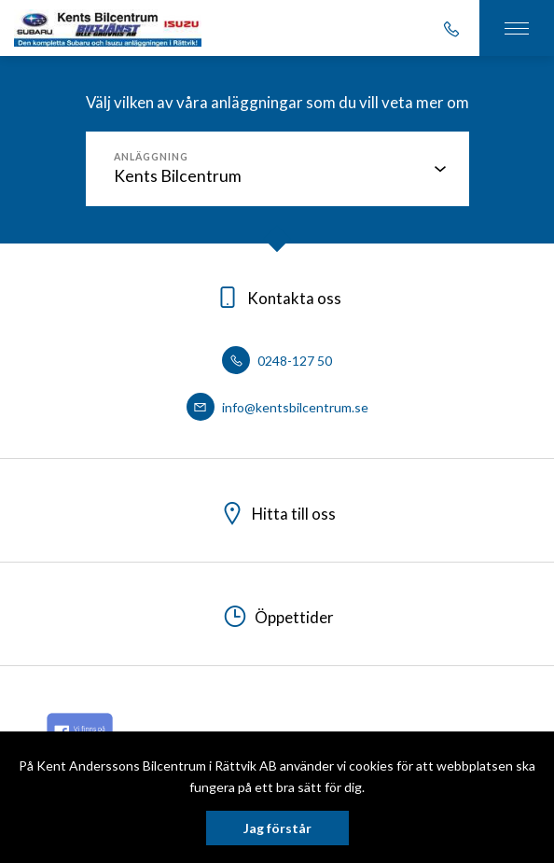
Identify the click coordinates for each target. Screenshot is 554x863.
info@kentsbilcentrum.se (277, 407)
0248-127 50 (277, 361)
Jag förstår (277, 828)
